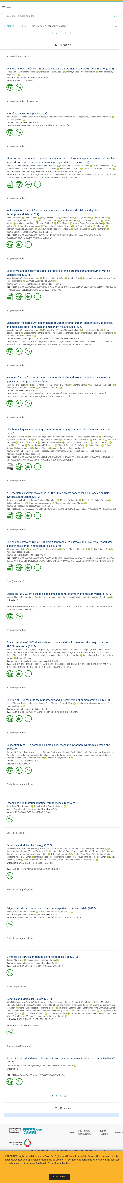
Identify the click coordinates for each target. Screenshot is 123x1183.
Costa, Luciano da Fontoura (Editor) (90, 857)
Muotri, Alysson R (64, 649)
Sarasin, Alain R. (41, 448)
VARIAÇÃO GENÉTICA (42, 238)
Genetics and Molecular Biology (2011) (29, 998)
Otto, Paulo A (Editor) (60, 854)
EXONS (34, 235)
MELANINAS (80, 341)
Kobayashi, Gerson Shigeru (18, 752)
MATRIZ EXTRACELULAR (87, 509)
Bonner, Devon (31, 218)
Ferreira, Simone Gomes (25, 755)
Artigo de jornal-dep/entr (18, 56)
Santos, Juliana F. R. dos (18, 168)
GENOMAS (43, 235)
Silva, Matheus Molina (93, 278)
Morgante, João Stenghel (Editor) (47, 1011)
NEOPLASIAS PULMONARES (46, 561)
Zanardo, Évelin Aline (28, 442)
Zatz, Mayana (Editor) (34, 1013)
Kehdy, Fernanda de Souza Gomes (60, 437)
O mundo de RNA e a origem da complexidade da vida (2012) (42, 956)
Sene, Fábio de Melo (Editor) (78, 851)
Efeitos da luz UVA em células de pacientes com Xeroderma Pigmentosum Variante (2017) (59, 593)
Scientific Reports (21, 555)
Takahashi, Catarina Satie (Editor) (50, 851)
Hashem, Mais (12, 229)
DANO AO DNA (21, 606)
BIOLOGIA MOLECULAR (25, 917)
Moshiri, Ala (68, 218)
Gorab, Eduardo (46, 911)
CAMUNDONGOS (14, 177)
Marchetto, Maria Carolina (88, 703)
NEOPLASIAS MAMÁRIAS (26, 509)
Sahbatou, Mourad (36, 437)
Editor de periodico (16, 832)
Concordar (59, 1177)
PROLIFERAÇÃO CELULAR (65, 177)
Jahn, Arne (101, 226)
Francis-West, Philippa (73, 752)
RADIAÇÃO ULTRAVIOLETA (43, 174)
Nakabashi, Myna (36, 385)
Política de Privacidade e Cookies (53, 1163)
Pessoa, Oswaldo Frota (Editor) (39, 1005)
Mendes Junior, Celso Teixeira (76, 439)
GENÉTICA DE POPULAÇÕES (58, 125)
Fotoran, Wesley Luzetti (103, 166)
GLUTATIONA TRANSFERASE (19, 561)
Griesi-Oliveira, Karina (85, 652)
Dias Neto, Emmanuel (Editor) (102, 1008)
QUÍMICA (36, 869)
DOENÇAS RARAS (60, 457)
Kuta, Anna (89, 752)
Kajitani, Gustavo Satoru (17, 166)
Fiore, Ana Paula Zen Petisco (95, 500)
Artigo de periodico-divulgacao (22, 101)
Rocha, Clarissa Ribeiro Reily (43, 500)
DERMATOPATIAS (25, 609)
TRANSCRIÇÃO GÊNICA (64, 396)
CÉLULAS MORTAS (84, 174)
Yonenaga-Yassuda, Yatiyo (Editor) (80, 860)
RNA (39, 966)
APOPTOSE (36, 341)
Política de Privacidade (84, 1133)
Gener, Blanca (95, 445)
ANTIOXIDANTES (90, 558)
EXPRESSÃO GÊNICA (94, 287)
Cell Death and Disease (24, 506)
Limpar (116, 26)
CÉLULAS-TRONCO (59, 712)
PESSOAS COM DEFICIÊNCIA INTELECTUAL (68, 235)
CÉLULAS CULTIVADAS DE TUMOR (52, 344)
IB (47, 77)
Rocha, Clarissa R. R (15, 655)
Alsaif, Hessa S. (27, 229)
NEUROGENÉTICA (25, 667)
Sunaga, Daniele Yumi (52, 752)
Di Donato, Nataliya (83, 226)
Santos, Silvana (24, 658)
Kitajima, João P (37, 652)
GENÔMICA (80, 606)
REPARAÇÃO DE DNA (65, 174)
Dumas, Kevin (50, 226)
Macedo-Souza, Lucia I (28, 649)
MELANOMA (36, 287)
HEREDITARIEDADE (42, 667)
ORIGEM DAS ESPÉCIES (47, 917)
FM (50, 232)
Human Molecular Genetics (26, 661)
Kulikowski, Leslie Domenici (78, 442)
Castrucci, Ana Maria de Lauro (39, 281)
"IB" (23, 26)
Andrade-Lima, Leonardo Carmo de (52, 755)
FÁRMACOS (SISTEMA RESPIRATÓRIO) (77, 561)
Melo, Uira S (11, 649)
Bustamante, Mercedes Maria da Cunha (63, 117)
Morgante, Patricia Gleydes (57, 385)
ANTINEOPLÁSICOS (107, 509)
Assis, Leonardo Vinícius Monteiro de (23, 278)
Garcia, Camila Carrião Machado (74, 166)
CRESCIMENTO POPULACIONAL (29, 125)
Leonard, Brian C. (27, 220)
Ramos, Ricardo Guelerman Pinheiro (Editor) (44, 860)
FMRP (38, 77)
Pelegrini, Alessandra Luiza (18, 552)
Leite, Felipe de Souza (90, 220)
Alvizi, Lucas (36, 752)
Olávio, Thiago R (68, 652)
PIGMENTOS (55, 290)
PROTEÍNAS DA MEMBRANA (56, 287)
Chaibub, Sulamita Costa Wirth (71, 445)
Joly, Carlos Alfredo (36, 117)
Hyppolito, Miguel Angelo (51, 72)
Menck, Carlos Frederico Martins (80, 72)
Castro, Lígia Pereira (15, 437)
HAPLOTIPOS (46, 460)
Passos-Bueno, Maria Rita (58, 758)
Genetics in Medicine (23, 232)
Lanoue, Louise (100, 218)
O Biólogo (18, 122)
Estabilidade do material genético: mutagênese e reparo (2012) (43, 802)
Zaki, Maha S (89, 655)
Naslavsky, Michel (14, 119)
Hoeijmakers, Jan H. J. (70, 168)
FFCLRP (92, 451)
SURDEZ (29, 80)
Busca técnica (104, 1133)
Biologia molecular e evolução (27, 809)
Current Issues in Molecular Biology (29, 284)
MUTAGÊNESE (92, 606)
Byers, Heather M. (99, 229)
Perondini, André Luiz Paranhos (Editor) (89, 848)
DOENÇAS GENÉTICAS (41, 457)
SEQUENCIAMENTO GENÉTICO (61, 664)
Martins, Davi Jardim (48, 220)
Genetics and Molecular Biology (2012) (29, 845)
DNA (41, 509)
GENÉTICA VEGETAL (87, 393)
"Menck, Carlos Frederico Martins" (51, 26)
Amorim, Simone (52, 652)
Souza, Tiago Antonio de (20, 439)
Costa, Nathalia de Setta (102, 385)
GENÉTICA (20, 80)
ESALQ (20, 863)
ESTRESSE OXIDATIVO (64, 606)
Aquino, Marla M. (101, 442)
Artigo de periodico (16, 146)
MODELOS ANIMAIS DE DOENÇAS (38, 177)
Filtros (10, 26)
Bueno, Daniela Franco (79, 755)
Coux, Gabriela (97, 649)
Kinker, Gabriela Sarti (91, 330)
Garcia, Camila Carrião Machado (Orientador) (48, 597)
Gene (16, 390)
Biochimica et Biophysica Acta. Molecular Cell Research (38, 338)
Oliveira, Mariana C (62, 911)
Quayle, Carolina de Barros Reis (42, 166)
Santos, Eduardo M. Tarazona (41, 445)
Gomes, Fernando (69, 220)
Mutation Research (22, 709)
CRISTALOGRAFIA (23, 869)
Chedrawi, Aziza (45, 229)
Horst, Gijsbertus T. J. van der (43, 168)
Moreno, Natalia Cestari (16, 597)
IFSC (50, 863)
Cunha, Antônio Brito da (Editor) (20, 851)
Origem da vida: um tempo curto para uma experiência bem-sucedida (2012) (51, 908)
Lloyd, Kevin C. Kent (50, 218)
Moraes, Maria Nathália (53, 278)
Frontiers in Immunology (24, 171)
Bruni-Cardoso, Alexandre (40, 503)
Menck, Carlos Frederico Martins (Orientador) (89, 597)
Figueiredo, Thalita (47, 649)
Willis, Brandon (83, 218)
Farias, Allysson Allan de (87, 437)
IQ (46, 506)
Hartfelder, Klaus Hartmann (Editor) (55, 848)
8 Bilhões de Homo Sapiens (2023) (26, 113)
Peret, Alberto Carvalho (16, 117)
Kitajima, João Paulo (26, 223)
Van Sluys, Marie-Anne (49, 387)
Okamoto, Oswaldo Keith (62, 703)
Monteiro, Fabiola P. (44, 223)
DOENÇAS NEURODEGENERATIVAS (31, 664)
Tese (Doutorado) (15, 581)
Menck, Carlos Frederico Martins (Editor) (53, 857)
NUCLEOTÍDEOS (38, 393)
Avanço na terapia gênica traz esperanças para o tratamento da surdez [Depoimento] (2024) (60, 68)
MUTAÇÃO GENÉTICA (16, 460)
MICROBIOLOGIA (22, 174)
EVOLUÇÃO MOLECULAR (70, 917)
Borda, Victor (98, 439)
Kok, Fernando (80, 229)
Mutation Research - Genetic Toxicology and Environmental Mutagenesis (46, 451)
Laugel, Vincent (24, 448)
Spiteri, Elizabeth (64, 226)
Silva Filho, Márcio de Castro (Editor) (22, 848)
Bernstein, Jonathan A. (30, 226)
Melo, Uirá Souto (13, 218)
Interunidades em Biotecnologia (66, 171)
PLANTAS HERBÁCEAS (56, 393)
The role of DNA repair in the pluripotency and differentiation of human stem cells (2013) (58, 699)
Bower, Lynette (12, 220)
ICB (44, 77)
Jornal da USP (20, 77)
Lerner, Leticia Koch (41, 703)
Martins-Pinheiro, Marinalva (37, 655)
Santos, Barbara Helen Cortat (19, 1066)
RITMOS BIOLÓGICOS (52, 341)
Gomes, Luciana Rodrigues (18, 500)
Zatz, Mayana (63, 223)
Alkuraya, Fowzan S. (62, 229)
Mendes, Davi (74, 278)
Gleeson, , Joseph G (81, 649)
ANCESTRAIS (33, 460)
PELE (23, 290)
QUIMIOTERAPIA (106, 558)
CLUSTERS (68, 460)
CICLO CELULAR (77, 287)
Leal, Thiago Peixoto (15, 445)
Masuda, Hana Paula (15, 385)
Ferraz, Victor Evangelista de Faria (21, 72)
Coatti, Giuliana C (103, 652)
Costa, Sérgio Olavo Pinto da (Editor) (90, 854)
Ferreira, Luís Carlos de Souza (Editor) (30, 854)
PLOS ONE (18, 761)
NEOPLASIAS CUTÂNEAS (105, 174)
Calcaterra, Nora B (21, 652)
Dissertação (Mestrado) (18, 1046)
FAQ (72, 1132)
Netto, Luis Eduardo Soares (18, 806)
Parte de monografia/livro (19, 784)
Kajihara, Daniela (79, 385)
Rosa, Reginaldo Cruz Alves (47, 439)
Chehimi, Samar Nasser (51, 442)
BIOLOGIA (45, 869)
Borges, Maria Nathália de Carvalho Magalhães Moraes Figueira (52, 333)
